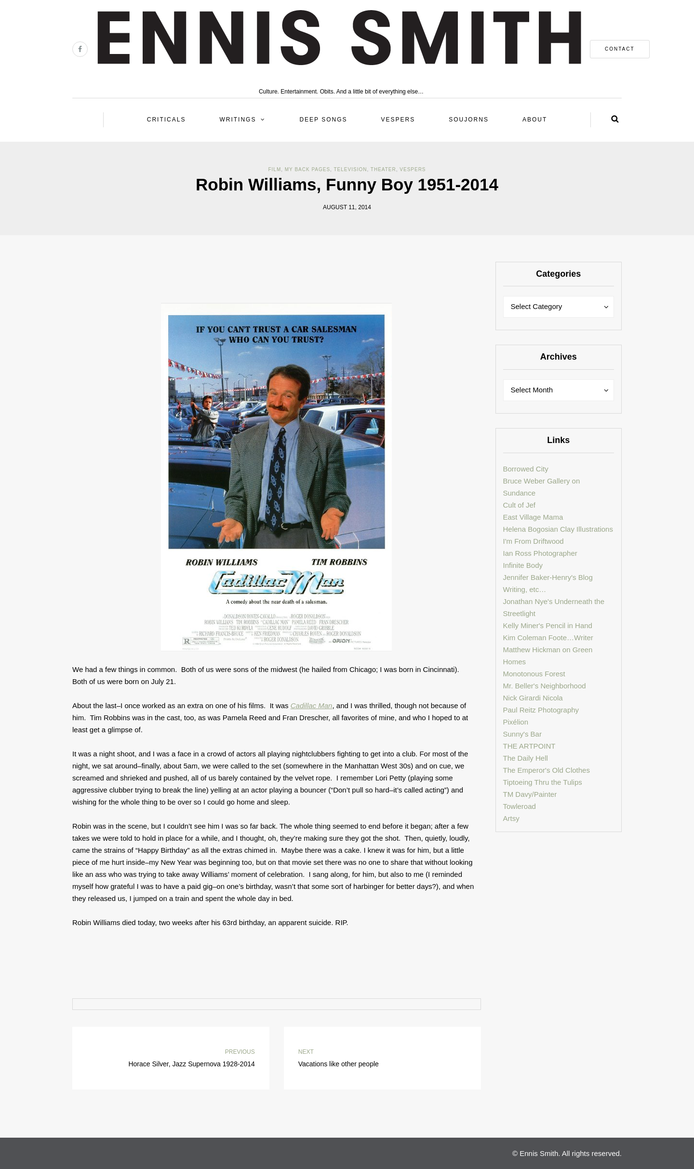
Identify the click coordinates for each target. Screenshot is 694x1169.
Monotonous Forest (534, 674)
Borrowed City (525, 469)
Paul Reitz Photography (541, 710)
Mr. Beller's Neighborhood (544, 686)
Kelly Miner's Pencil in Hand (547, 625)
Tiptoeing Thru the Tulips (542, 782)
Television (350, 169)
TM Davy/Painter (530, 794)
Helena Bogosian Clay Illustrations (558, 529)
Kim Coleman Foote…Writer (548, 637)
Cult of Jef (519, 505)
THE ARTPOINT (529, 746)
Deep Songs (323, 119)
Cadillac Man (312, 705)
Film (274, 169)
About (534, 119)
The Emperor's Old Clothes (546, 770)
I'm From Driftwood (533, 541)
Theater (383, 169)
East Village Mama (533, 517)
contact (620, 49)
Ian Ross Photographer (540, 553)
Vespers (398, 119)
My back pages (307, 169)
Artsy (511, 818)
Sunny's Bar (522, 734)
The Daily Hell (525, 758)
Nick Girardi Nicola (533, 698)
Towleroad (519, 806)
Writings (237, 119)
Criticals (166, 119)
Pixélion (516, 722)
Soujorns (469, 119)
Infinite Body (523, 565)
